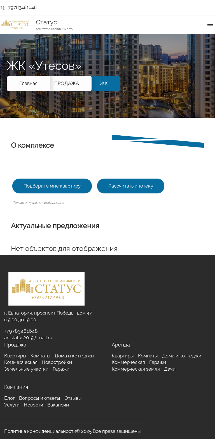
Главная (28, 83)
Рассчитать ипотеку (130, 186)
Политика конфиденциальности (40, 431)
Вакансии (58, 405)
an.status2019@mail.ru (28, 337)
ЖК (104, 83)
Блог (9, 398)
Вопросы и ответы (39, 398)
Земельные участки (26, 369)
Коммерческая (21, 362)
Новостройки (57, 362)
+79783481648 (18, 7)
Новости (33, 405)
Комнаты (40, 356)
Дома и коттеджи (74, 356)
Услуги (12, 405)
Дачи (170, 369)
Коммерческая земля (136, 369)
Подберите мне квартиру (52, 186)
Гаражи (61, 369)
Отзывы (73, 398)
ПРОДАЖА (66, 83)
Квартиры (15, 356)
